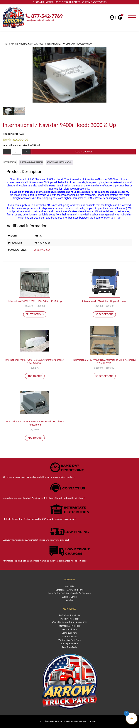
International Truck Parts (69, 626)
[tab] (10, 162)
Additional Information (59, 162)
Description (10, 162)
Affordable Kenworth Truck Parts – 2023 (69, 622)
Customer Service (69, 597)
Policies (69, 600)
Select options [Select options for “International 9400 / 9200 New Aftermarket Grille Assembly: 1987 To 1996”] (104, 376)
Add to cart (83, 151)
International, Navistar (24, 43)
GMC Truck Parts (69, 636)
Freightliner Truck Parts (69, 615)
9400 (41, 43)
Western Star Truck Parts (69, 640)
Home (8, 43)
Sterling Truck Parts (69, 643)
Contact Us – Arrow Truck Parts (69, 589)
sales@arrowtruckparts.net (40, 20)
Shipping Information (31, 162)
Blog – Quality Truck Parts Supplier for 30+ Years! (69, 593)
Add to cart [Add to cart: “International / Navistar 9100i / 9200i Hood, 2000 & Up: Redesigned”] (35, 437)
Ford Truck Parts (69, 647)
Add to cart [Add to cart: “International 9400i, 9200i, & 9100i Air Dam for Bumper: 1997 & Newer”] (35, 376)
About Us (69, 586)
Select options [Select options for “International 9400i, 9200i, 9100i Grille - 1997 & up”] (35, 314)
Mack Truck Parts (69, 629)
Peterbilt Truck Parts (69, 619)
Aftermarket (42, 249)
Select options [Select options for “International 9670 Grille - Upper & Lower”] (104, 314)
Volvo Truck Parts (69, 633)
